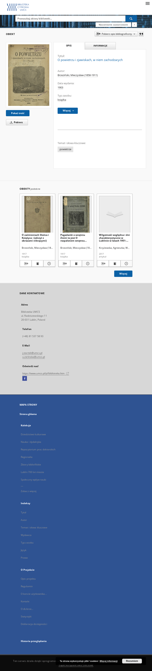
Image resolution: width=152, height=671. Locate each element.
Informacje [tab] (100, 45)
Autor (24, 520)
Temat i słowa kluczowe (34, 527)
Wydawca (26, 535)
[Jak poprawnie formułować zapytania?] (134, 24)
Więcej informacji (109, 661)
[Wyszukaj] (131, 18)
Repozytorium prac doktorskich (38, 449)
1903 (60, 87)
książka (62, 100)
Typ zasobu (27, 542)
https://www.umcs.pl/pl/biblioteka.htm (45, 373)
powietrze (65, 149)
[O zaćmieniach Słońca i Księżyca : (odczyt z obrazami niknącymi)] (37, 214)
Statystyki (26, 616)
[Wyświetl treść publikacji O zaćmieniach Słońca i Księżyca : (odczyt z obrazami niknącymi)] (37, 263)
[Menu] (147, 3)
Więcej (123, 273)
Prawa (24, 557)
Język (24, 550)
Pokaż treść (17, 113)
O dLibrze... (27, 609)
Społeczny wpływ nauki (33, 479)
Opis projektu (28, 578)
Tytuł (23, 512)
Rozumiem (132, 661)
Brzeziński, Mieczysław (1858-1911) (78, 75)
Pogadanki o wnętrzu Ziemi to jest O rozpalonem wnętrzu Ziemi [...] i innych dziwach (75, 237)
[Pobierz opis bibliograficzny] (25, 263)
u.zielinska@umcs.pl (33, 357)
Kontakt (25, 601)
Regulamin (27, 586)
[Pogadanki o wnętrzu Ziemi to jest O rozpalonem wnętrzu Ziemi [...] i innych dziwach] (76, 214)
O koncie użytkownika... (34, 594)
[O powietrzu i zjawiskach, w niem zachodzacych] (28, 75)
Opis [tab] (68, 45)
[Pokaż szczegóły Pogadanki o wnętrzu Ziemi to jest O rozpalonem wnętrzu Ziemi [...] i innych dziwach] (87, 263)
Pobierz (16, 122)
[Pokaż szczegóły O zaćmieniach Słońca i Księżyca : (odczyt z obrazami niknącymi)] (48, 263)
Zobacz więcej (29, 491)
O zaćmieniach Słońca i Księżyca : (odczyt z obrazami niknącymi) (35, 237)
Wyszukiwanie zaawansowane (113, 24)
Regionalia (26, 457)
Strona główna (28, 414)
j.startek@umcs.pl (32, 353)
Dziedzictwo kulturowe (33, 434)
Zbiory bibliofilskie (31, 464)
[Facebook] (24, 378)
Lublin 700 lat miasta (32, 472)
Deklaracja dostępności (34, 624)
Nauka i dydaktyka (31, 442)
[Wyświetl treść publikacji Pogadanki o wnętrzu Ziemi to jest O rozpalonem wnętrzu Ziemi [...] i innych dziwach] (76, 263)
